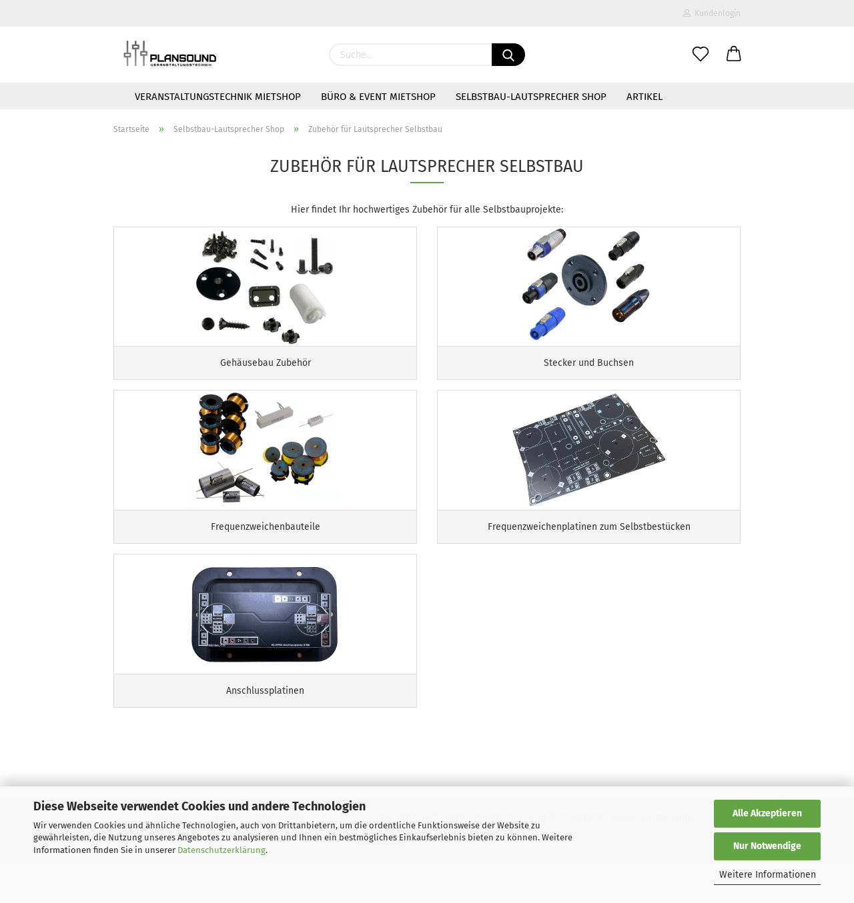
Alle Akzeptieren (767, 813)
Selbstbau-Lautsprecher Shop (531, 97)
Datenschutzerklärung (221, 850)
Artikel (644, 97)
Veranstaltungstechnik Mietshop (218, 97)
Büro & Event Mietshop (378, 97)
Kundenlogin (712, 13)
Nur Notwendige (767, 846)
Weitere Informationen (767, 874)
